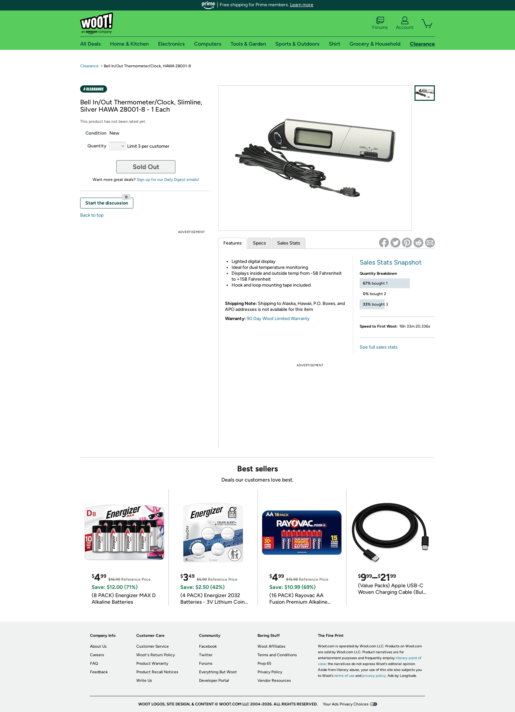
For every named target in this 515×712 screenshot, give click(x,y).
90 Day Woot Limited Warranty (278, 318)
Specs (259, 243)
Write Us (144, 680)
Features (232, 243)
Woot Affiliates (271, 646)
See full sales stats (379, 347)
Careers (97, 655)
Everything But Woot (218, 672)
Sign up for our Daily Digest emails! (168, 179)
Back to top (91, 215)
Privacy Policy (270, 672)
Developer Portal (214, 680)
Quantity (96, 146)
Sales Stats (288, 243)
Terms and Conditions (277, 655)
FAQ (94, 663)
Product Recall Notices (157, 672)
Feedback (99, 672)
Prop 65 (264, 663)
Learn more (301, 5)
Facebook (208, 646)
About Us (98, 646)
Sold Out (146, 167)
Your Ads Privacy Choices (346, 704)
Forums (380, 23)
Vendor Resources (274, 680)
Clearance (89, 66)
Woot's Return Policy (155, 655)
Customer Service (152, 646)
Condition (95, 133)
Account (405, 23)
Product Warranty (152, 663)
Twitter (206, 655)
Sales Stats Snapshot (391, 262)
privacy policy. (374, 676)
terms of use (344, 676)
